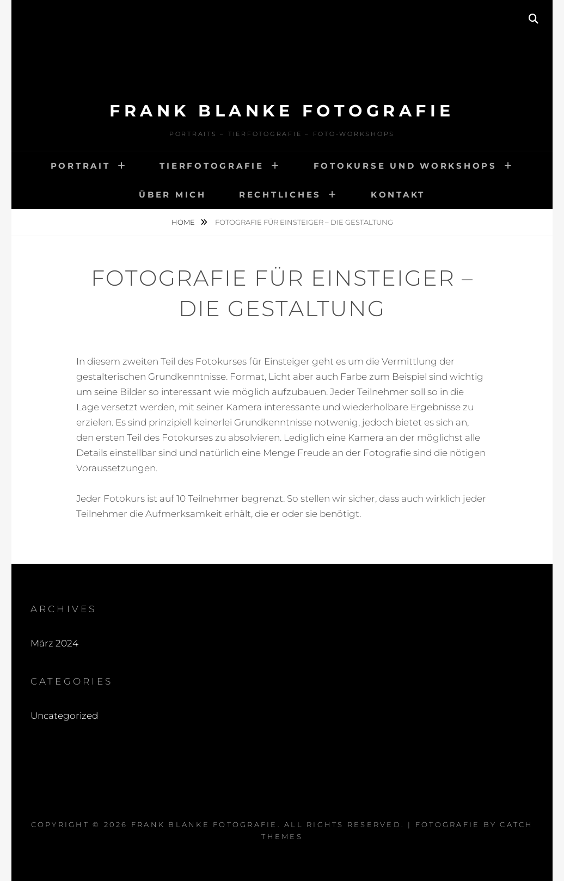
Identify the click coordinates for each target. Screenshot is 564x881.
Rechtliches (280, 194)
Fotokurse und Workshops (405, 166)
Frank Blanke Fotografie (282, 111)
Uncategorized (64, 715)
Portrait (81, 166)
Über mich (172, 194)
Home (184, 222)
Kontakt (398, 194)
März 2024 (54, 643)
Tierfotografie (212, 166)
